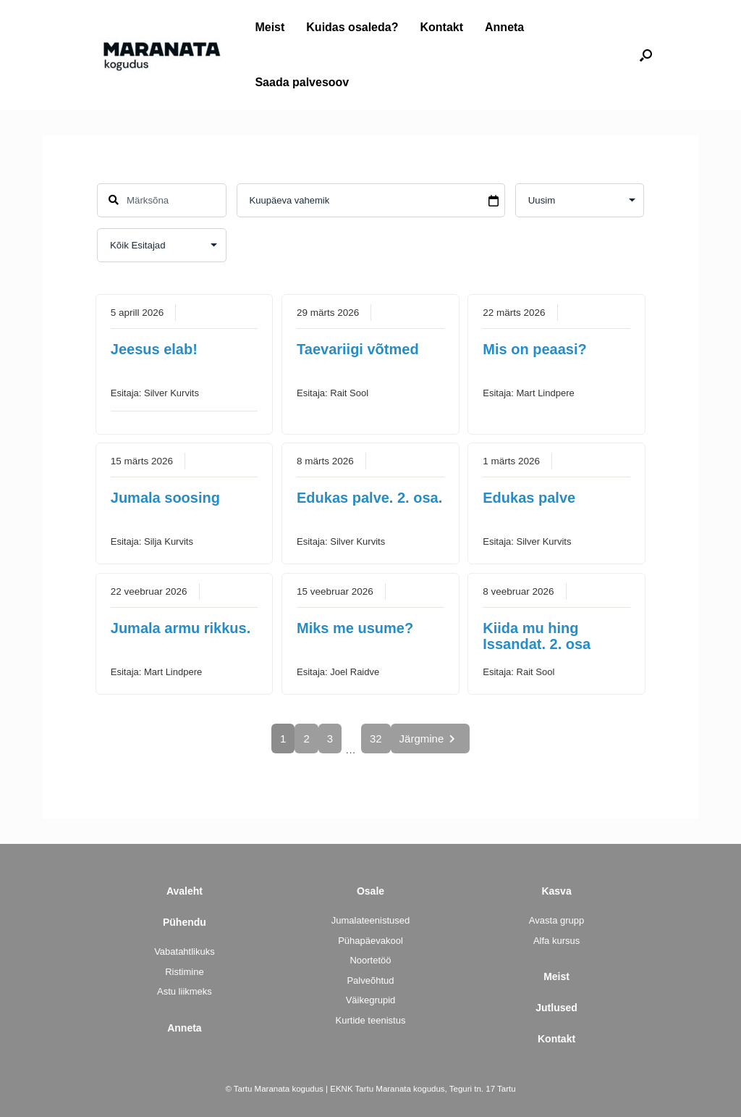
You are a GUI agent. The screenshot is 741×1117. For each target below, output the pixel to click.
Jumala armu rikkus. (180, 628)
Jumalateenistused (370, 920)
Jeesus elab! (154, 349)
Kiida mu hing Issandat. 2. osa (536, 636)
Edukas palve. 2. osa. (369, 498)
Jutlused (556, 1007)
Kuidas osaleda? (352, 27)
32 (376, 738)
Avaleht (184, 891)
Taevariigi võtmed (358, 349)
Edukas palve (529, 498)
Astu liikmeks (184, 991)
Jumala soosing (165, 498)
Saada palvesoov (302, 82)
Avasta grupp (556, 920)
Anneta (504, 27)
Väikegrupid (371, 1000)
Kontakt (441, 27)
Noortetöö (370, 960)
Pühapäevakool (370, 940)
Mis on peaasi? (534, 349)
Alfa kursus (556, 940)
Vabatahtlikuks (184, 951)
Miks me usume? (355, 628)
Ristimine (184, 971)
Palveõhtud (370, 980)
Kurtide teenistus (371, 1020)
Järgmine (430, 738)
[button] (645, 55)
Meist (269, 27)
